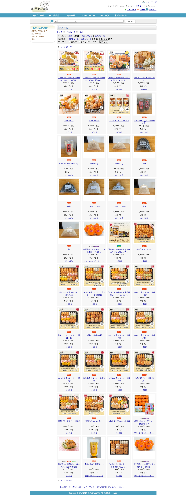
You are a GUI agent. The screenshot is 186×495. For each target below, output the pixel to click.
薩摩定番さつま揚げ (144, 249)
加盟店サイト (120, 15)
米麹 (144, 206)
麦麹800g (94, 163)
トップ (59, 32)
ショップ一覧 (104, 15)
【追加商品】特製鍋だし (94, 464)
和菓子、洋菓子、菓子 (39, 31)
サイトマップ (151, 2)
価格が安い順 (87, 36)
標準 (70, 36)
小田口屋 (69, 89)
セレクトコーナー (87, 15)
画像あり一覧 (73, 39)
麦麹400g (119, 163)
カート (143, 10)
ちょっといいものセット (119, 121)
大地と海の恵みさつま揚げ (119, 421)
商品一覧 (71, 15)
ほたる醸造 (144, 132)
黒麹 (69, 206)
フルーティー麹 (94, 206)
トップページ (38, 15)
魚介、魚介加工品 (37, 36)
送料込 (83, 42)
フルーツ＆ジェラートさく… (94, 261)
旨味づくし (69, 121)
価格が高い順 (100, 36)
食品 (81, 32)
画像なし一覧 (86, 39)
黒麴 (144, 163)
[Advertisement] (43, 82)
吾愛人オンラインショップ (94, 476)
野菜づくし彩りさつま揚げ (69, 421)
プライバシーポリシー (117, 487)
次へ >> (69, 47)
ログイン (139, 6)
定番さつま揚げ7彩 (94, 335)
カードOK (92, 42)
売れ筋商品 (54, 15)
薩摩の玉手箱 (94, 121)
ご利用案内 (131, 10)
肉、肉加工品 (36, 34)
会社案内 (63, 487)
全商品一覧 (70, 32)
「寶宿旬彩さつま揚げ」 (94, 421)
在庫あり (74, 42)
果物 (33, 39)
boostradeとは (75, 487)
